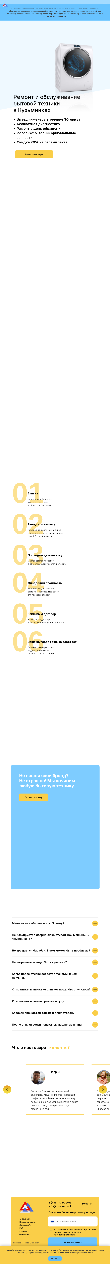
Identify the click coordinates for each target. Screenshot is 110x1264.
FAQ (21, 1187)
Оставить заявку (73, 1201)
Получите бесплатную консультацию (72, 1171)
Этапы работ (26, 1184)
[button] (34, 154)
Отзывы (23, 1190)
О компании (25, 1178)
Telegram (87, 1162)
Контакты (24, 1193)
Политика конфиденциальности (26, 1202)
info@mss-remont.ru (61, 1165)
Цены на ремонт (27, 1181)
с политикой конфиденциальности (77, 1252)
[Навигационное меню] (105, 5)
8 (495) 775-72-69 (60, 1161)
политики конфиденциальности (67, 1192)
